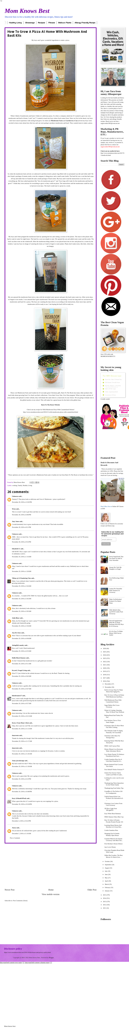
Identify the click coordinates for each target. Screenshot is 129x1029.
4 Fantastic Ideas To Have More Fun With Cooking (114, 726)
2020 (104, 668)
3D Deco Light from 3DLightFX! (110, 809)
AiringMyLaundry (18, 645)
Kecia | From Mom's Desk (20, 723)
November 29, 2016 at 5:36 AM (21, 626)
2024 (104, 655)
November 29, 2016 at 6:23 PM (21, 779)
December (108, 684)
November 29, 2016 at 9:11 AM (21, 663)
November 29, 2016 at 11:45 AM (22, 754)
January (107, 891)
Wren (14, 509)
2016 (104, 681)
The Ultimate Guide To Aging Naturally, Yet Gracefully (113, 731)
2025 (104, 652)
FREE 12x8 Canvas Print (112, 746)
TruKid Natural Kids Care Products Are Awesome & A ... (113, 798)
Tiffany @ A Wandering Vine (21, 578)
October (107, 861)
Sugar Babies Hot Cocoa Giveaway (111, 706)
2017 (104, 678)
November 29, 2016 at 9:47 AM (21, 689)
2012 (104, 905)
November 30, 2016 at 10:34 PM (22, 804)
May (106, 878)
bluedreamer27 (17, 695)
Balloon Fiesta (64, 23)
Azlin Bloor (15, 618)
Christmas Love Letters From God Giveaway (113, 804)
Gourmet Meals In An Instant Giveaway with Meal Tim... (113, 839)
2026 (104, 648)
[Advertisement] (22, 866)
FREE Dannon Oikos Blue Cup (114, 817)
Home (51, 890)
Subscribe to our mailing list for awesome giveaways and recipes (112, 534)
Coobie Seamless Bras (111, 830)
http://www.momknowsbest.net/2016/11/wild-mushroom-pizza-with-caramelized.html (50, 412)
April (106, 881)
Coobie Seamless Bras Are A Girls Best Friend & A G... (113, 760)
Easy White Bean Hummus (112, 813)
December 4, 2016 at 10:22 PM (21, 821)
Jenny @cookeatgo (18, 760)
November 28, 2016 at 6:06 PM (21, 515)
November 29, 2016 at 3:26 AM (21, 586)
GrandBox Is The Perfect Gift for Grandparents (113, 792)
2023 (104, 658)
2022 (104, 661)
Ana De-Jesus (16, 633)
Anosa (14, 828)
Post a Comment (15, 838)
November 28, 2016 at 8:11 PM (21, 527)
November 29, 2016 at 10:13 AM (22, 716)
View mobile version (50, 894)
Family (20, 485)
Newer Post (10, 890)
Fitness (51, 23)
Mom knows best (9, 1026)
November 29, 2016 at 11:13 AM (22, 729)
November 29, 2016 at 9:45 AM (21, 676)
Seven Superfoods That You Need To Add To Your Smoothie (116, 558)
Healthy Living (15, 23)
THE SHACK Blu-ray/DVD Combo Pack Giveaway (116, 611)
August (107, 868)
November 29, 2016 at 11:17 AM (22, 741)
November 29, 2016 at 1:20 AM (21, 571)
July (106, 871)
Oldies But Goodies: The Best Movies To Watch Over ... (113, 856)
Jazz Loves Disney (110, 847)
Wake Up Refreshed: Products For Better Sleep (115, 601)
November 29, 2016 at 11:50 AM (22, 766)
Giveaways (30, 23)
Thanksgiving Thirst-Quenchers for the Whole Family (114, 784)
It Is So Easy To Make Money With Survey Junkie (116, 633)
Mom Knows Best (27, 10)
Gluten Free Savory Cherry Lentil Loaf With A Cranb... (113, 774)
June (106, 874)
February (108, 887)
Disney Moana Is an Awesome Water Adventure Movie (113, 750)
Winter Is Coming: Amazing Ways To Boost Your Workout (114, 711)
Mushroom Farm (57, 120)
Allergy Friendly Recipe (85, 23)
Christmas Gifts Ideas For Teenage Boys (112, 736)
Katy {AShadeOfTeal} (19, 798)
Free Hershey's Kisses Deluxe (113, 844)
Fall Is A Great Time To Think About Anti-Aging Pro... (113, 691)
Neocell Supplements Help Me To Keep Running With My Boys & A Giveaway (116, 623)
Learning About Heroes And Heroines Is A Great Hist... (113, 826)
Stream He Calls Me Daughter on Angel (115, 568)
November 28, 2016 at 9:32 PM (21, 542)
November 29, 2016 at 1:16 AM (21, 557)
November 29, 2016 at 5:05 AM (21, 611)
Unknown (15, 496)
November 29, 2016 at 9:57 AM (21, 703)
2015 (104, 895)
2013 (104, 901)
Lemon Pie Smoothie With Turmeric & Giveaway (115, 590)
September (108, 864)
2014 (104, 898)
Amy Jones (15, 521)
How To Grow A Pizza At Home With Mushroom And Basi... (114, 696)
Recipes (41, 23)
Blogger (51, 957)
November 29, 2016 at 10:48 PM (22, 791)
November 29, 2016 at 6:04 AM (21, 638)
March (107, 884)
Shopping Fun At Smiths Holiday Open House (111, 834)
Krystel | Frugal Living (19, 670)
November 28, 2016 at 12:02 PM (22, 502)
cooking (14, 485)
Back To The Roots (71, 475)
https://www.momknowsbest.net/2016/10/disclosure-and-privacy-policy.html (27, 952)
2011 (104, 908)
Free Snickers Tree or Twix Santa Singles (112, 721)
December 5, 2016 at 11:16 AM (21, 833)
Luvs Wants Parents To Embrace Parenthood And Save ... (114, 755)
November (108, 687)
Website (57, 405)
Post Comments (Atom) (20, 900)
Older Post (91, 890)
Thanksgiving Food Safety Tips (114, 788)
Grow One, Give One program (65, 395)
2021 (104, 665)
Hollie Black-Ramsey (19, 658)
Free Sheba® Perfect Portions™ (114, 769)
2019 (104, 671)
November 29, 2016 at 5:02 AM (21, 598)
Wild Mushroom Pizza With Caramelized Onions (112, 701)
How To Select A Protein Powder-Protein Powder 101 (113, 821)
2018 (104, 674)
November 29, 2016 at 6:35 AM (21, 651)
